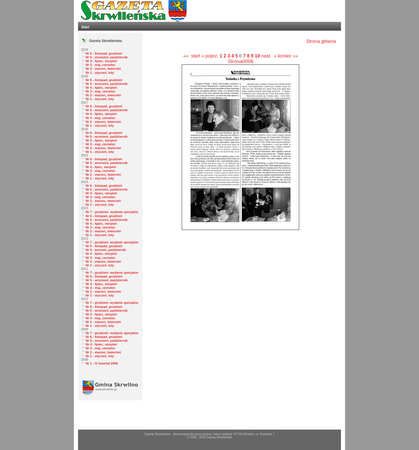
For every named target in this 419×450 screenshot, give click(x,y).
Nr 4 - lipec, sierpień (101, 167)
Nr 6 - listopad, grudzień (104, 53)
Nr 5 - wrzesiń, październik (106, 250)
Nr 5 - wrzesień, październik (107, 57)
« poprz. (211, 55)
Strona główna (321, 41)
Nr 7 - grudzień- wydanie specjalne (112, 212)
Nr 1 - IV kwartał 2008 (102, 363)
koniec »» (288, 55)
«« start (191, 55)
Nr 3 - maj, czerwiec (100, 65)
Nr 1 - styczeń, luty (100, 72)
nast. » (268, 55)
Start (85, 27)
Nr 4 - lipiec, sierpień (101, 61)
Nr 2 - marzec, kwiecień (103, 68)
